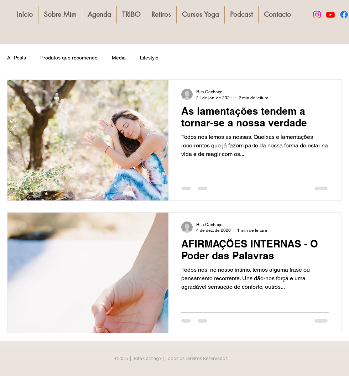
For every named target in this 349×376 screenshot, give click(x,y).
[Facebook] (344, 15)
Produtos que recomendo (69, 58)
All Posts (16, 58)
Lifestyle (149, 58)
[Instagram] (317, 15)
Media (119, 58)
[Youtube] (330, 15)
